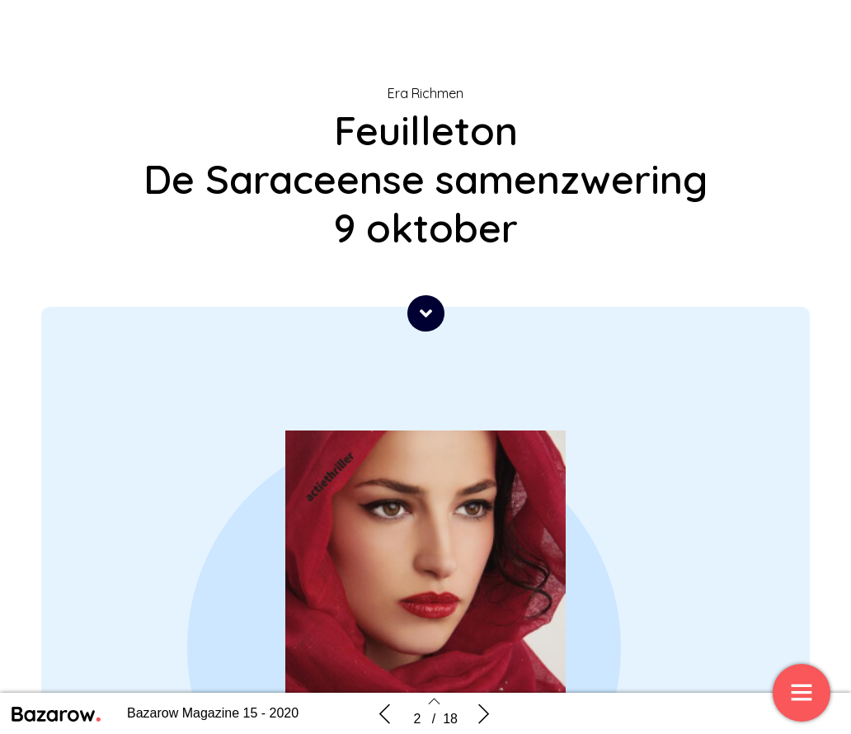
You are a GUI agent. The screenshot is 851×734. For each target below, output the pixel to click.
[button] (425, 313)
